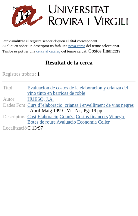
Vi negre (117, 116)
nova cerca (76, 46)
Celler (104, 121)
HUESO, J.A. (40, 99)
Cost (31, 116)
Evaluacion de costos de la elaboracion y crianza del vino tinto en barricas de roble (77, 90)
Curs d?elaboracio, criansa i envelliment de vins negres (80, 105)
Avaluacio (66, 121)
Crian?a (67, 116)
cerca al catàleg (48, 51)
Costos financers (92, 116)
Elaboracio (47, 116)
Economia (87, 121)
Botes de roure (41, 121)
